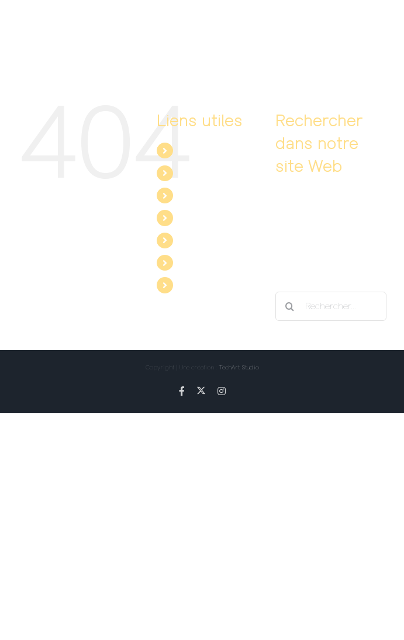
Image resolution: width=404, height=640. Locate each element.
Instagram (200, 284)
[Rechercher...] (330, 306)
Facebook (198, 240)
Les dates (199, 173)
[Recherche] (290, 306)
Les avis (196, 195)
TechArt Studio (239, 367)
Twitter (192, 262)
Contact (195, 217)
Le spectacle (204, 150)
